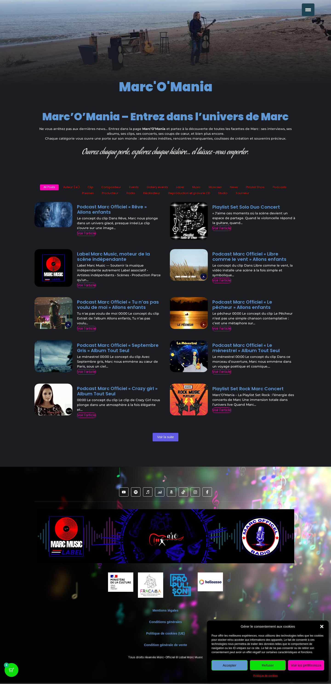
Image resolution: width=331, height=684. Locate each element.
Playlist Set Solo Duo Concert (246, 207)
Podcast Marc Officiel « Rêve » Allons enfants (112, 210)
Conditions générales (165, 622)
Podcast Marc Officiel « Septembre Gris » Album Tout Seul (118, 348)
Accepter (229, 665)
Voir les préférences (306, 665)
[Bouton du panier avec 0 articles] (11, 672)
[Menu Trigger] (308, 9)
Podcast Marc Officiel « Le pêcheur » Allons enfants (242, 305)
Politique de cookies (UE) (165, 634)
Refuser (268, 665)
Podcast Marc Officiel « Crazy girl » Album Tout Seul (117, 392)
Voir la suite (165, 437)
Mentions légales (166, 611)
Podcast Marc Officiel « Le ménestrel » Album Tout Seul (246, 348)
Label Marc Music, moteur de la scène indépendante (113, 257)
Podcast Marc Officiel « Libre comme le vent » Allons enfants (249, 257)
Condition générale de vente (165, 645)
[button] (322, 626)
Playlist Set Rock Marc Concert (248, 389)
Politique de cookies (265, 675)
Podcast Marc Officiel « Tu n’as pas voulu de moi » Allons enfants (118, 305)
